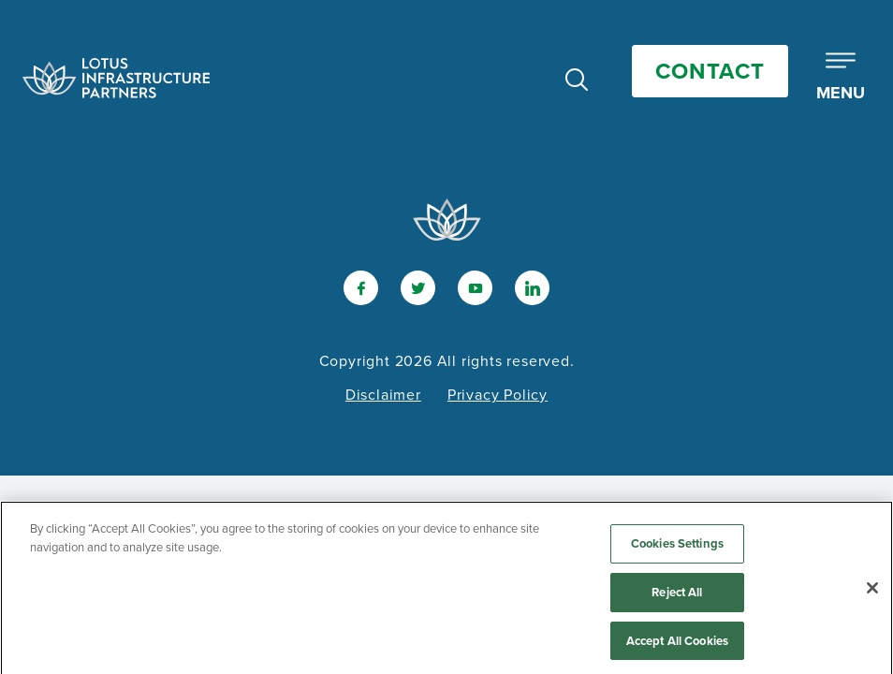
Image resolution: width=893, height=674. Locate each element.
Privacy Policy (497, 394)
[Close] (872, 592)
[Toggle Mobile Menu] (841, 77)
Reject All (676, 596)
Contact (710, 71)
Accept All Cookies (677, 644)
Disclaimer (383, 394)
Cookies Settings (677, 547)
